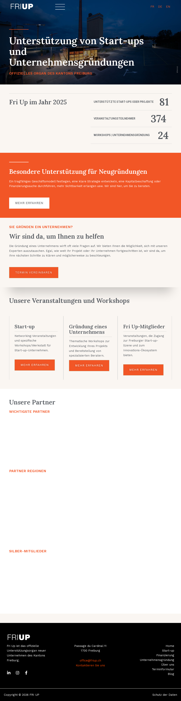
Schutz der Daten (164, 695)
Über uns (167, 664)
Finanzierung (165, 655)
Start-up (168, 650)
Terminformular (163, 669)
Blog (171, 674)
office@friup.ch (90, 660)
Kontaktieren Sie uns (90, 665)
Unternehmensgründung (157, 660)
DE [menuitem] (160, 6)
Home (170, 646)
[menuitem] (152, 6)
